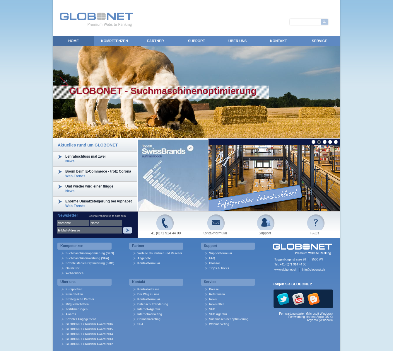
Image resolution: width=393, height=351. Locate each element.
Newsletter (216, 304)
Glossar (214, 263)
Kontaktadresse (148, 289)
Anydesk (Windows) (320, 320)
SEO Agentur (218, 314)
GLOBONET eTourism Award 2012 (89, 344)
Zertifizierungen (77, 309)
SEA (140, 324)
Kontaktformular (214, 233)
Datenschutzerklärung (152, 304)
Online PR (73, 268)
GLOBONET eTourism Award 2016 (89, 324)
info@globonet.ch (313, 269)
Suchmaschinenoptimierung (228, 319)
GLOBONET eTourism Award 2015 (89, 329)
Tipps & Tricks (219, 268)
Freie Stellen (74, 294)
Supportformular (220, 253)
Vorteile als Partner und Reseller (159, 253)
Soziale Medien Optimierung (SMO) (90, 263)
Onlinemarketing (148, 319)
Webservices (74, 273)
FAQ (212, 258)
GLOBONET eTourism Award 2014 (89, 334)
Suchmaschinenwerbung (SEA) (87, 258)
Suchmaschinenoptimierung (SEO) (90, 253)
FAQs (314, 233)
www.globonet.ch (285, 269)
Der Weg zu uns (148, 294)
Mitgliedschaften (77, 304)
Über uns (237, 41)
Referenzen (217, 294)
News (213, 299)
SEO (212, 309)
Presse (214, 289)
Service (319, 41)
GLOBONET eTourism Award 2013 (89, 339)
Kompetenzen (114, 41)
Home (73, 41)
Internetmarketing (149, 314)
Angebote (144, 258)
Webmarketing (219, 324)
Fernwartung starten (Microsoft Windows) (306, 313)
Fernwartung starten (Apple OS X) (310, 316)
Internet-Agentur (148, 309)
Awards (71, 314)
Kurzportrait (74, 289)
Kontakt (278, 41)
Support (196, 41)
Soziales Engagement (81, 319)
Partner (155, 41)
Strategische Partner (80, 299)
